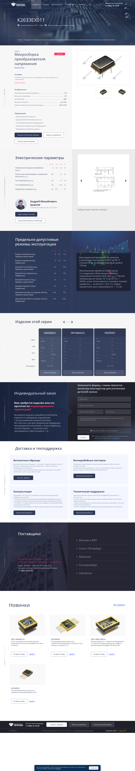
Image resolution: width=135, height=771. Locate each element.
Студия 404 (122, 737)
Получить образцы (56, 731)
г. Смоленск (85, 581)
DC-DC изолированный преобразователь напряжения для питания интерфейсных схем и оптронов (27, 648)
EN (101, 4)
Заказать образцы (50, 373)
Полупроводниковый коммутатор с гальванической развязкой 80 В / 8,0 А (24, 698)
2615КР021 (15, 695)
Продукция (37, 4)
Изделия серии (5, 348)
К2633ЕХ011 (4, 16)
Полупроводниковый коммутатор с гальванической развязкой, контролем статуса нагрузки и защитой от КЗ (67, 648)
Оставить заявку (19, 661)
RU (98, 4)
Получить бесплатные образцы (28, 135)
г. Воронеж (84, 561)
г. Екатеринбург (88, 571)
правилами (115, 438)
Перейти (33, 661)
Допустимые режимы (4, 270)
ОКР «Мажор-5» (78, 332)
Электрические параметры (4, 187)
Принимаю (93, 768)
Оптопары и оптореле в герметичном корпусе (48, 40)
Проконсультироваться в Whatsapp (30, 221)
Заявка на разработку (54, 135)
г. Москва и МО (87, 541)
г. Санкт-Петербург (90, 551)
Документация (19, 67)
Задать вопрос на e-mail (26, 214)
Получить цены (20, 83)
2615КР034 (55, 644)
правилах (58, 768)
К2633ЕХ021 (110, 332)
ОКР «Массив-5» (98, 644)
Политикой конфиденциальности (84, 737)
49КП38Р (4, 92)
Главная (20, 40)
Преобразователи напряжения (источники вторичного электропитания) (90, 40)
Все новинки (118, 609)
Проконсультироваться (85, 477)
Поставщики (4, 566)
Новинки (47, 4)
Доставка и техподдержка (4, 487)
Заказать (83, 437)
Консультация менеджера (26, 141)
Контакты (83, 4)
